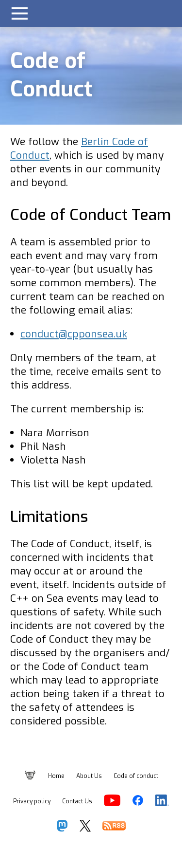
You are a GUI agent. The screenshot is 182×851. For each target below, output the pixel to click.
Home (56, 776)
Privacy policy (31, 801)
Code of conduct (136, 776)
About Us (89, 776)
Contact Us (77, 801)
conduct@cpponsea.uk (73, 334)
